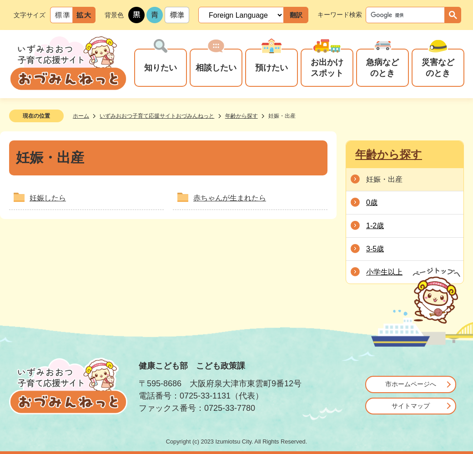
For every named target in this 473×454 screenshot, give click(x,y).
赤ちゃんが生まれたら (229, 198)
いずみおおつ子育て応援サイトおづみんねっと (157, 116)
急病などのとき (382, 67)
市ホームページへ (410, 384)
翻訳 (296, 15)
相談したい (216, 67)
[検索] (407, 15)
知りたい (160, 67)
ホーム (81, 116)
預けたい (271, 67)
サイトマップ (411, 405)
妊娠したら (48, 198)
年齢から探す (241, 116)
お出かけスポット (327, 67)
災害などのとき (438, 67)
